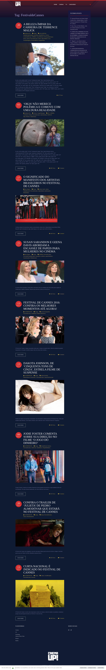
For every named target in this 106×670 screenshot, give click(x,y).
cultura (47, 189)
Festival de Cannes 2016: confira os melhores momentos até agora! (41, 305)
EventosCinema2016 (45, 311)
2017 (49, 113)
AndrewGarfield (44, 375)
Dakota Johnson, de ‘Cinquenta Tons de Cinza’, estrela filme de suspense (41, 368)
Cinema (17, 630)
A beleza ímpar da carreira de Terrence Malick (40, 27)
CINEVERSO (72, 4)
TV (66, 4)
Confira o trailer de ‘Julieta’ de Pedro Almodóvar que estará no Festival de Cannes (41, 507)
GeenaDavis (38, 256)
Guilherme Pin (27, 33)
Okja (24, 116)
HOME (55, 4)
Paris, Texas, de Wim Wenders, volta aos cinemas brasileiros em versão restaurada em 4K (78, 28)
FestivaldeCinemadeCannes (29, 256)
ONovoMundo (45, 38)
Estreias (49, 446)
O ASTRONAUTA (28, 311)
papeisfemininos (49, 256)
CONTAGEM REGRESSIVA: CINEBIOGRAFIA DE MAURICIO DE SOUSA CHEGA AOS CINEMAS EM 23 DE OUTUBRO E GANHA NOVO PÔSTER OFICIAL (79, 52)
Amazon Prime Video (20, 636)
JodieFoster (33, 447)
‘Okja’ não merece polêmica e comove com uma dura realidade (41, 107)
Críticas (35, 113)
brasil (44, 189)
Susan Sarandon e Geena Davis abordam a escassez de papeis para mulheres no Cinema (42, 247)
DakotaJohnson (26, 377)
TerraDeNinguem (27, 40)
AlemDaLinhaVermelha (28, 35)
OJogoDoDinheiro (46, 447)
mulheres (43, 256)
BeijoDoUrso (42, 35)
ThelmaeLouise (33, 257)
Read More (21, 95)
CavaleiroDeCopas (27, 36)
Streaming (17, 634)
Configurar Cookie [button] (92, 667)
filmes (39, 38)
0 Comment (61, 168)
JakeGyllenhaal (43, 114)
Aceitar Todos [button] (100, 667)
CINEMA (61, 4)
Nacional (33, 577)
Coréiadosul (25, 114)
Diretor (24, 38)
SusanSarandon (26, 257)
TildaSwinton (33, 116)
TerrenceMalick (34, 40)
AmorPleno (36, 35)
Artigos (35, 33)
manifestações (47, 190)
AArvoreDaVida (42, 33)
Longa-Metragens (41, 113)
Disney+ (17, 638)
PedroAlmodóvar (30, 516)
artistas (40, 189)
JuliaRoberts (34, 313)
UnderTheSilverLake (48, 377)
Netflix (17, 640)
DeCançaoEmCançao (48, 36)
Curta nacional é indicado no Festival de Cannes (41, 569)
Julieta (24, 516)
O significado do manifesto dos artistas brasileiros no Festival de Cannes (41, 181)
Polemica (28, 116)
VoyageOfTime (41, 40)
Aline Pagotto (27, 189)
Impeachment (41, 190)
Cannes (42, 575)
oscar (49, 38)
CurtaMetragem (48, 575)
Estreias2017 (33, 377)
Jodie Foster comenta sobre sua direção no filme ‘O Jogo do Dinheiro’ (40, 438)
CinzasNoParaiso (40, 36)
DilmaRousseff (26, 190)
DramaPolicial (44, 446)
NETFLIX (50, 114)
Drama (28, 38)
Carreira (47, 35)
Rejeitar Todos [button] (83, 667)
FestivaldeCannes (34, 38)
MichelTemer (26, 192)
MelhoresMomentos (41, 313)
